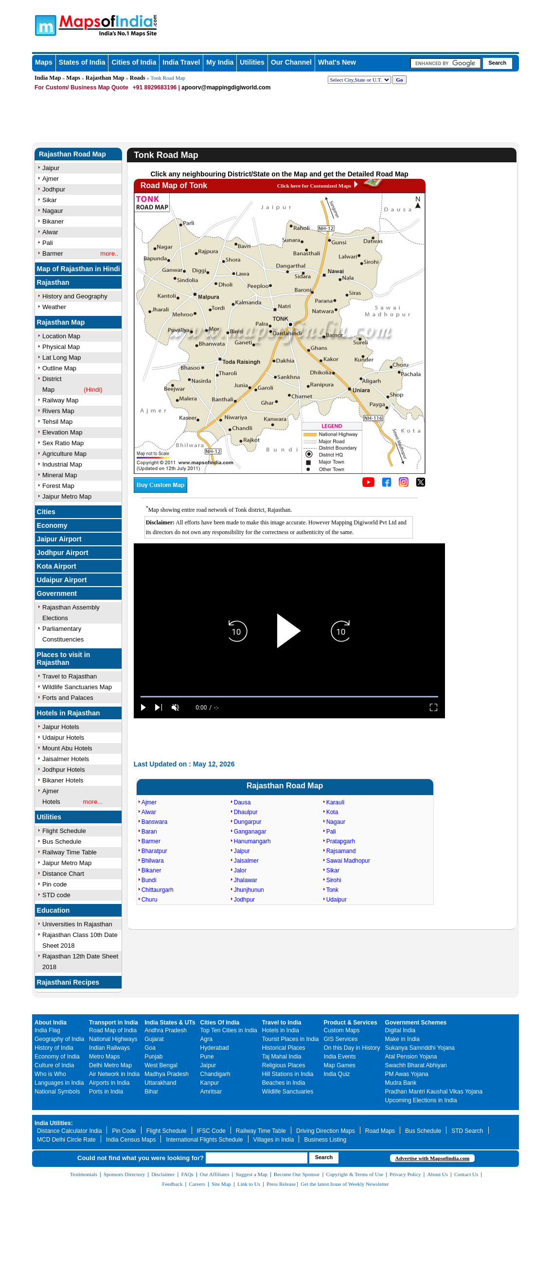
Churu (150, 899)
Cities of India (133, 62)
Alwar (149, 812)
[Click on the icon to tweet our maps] (421, 484)
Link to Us (248, 1184)
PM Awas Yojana (406, 1074)
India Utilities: (54, 1123)
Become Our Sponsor (297, 1174)
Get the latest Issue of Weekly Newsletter (345, 1184)
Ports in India (106, 1091)
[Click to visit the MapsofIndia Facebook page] (386, 484)
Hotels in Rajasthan (68, 713)
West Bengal (161, 1065)
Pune (207, 1056)
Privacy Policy (405, 1174)
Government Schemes (416, 1022)
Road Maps (380, 1131)
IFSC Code (211, 1131)
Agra (206, 1039)
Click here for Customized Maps (314, 186)
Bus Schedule (61, 841)
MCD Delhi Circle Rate (66, 1139)
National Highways (113, 1039)
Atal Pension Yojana (411, 1056)
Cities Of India (220, 1022)
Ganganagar (250, 831)
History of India (54, 1047)
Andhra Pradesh (165, 1030)
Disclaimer (163, 1174)
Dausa (242, 802)
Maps (73, 77)
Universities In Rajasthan (77, 924)
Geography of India (59, 1039)
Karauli (335, 802)
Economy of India (57, 1056)
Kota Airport (56, 566)
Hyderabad (214, 1047)
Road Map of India (113, 1030)
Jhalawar (245, 880)
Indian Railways (109, 1047)
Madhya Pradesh (166, 1074)
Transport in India (113, 1022)
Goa (150, 1047)
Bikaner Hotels (63, 780)
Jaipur (242, 851)
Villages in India (273, 1139)
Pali (331, 831)
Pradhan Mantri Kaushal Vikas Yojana (434, 1091)
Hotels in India (280, 1030)
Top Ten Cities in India (228, 1030)
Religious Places (283, 1065)
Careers (197, 1184)
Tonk (332, 889)
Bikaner (151, 870)
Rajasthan (53, 282)
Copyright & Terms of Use (355, 1174)
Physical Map (61, 346)
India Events (340, 1056)
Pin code (54, 884)
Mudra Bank (401, 1082)
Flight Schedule (64, 830)
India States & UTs (169, 1022)
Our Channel (291, 62)
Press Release (281, 1184)
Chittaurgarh (158, 889)
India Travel (181, 62)
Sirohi (333, 880)
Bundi (149, 880)
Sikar (332, 870)
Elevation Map (62, 432)
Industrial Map (62, 464)
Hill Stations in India (287, 1074)
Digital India (400, 1030)
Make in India (402, 1039)
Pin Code (124, 1131)
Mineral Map (59, 475)
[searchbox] (445, 63)
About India (51, 1022)
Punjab (153, 1056)
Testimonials (83, 1174)
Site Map (221, 1184)
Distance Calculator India (69, 1131)
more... (93, 801)
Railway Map (60, 400)
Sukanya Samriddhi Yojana (420, 1047)
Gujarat (153, 1039)
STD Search (467, 1131)
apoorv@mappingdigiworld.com (225, 87)
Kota (332, 812)
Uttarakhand (160, 1082)
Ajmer (149, 802)
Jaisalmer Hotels (65, 759)
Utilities (252, 62)
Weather (54, 307)
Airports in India (109, 1082)
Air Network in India (114, 1074)
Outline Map (59, 368)
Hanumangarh (252, 841)
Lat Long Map (61, 357)
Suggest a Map (251, 1174)
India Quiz (337, 1074)
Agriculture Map (64, 453)
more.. (109, 253)
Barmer (151, 841)
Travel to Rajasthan (69, 676)
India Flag (47, 1030)
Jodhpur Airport (63, 552)
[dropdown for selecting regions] (359, 80)
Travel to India (282, 1022)
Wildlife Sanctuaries (287, 1091)
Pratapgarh (340, 841)
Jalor (240, 870)
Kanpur (209, 1082)
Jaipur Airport (59, 539)
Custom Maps (342, 1030)
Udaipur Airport (62, 580)
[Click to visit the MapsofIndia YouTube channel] (368, 484)
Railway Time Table (69, 852)
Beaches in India (283, 1082)
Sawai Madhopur (348, 860)
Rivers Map (58, 411)
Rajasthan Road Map (72, 154)
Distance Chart (63, 873)
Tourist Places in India (290, 1039)
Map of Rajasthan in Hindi (78, 269)
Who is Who (50, 1074)
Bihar (151, 1091)
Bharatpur (154, 851)
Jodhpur (244, 899)
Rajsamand (341, 851)
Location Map (61, 336)
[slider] (289, 696)
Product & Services (350, 1022)
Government (57, 593)
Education (53, 910)
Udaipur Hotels (63, 737)
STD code (56, 895)
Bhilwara (153, 860)
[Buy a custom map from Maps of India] (160, 490)
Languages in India (59, 1082)
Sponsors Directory (124, 1174)
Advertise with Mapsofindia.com (432, 1158)
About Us (437, 1174)
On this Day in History (352, 1047)
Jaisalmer (246, 860)
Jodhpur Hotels (63, 769)
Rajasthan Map (105, 77)
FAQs (187, 1174)
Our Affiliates (215, 1174)
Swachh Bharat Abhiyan (416, 1065)
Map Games (339, 1065)
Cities (46, 512)
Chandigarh (215, 1074)
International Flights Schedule (204, 1139)
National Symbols (57, 1091)
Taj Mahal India (282, 1056)
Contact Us (466, 1174)
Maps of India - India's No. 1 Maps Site (79, 21)
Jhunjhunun (249, 889)
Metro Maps (104, 1056)
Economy (52, 525)
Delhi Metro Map (110, 1065)
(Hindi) (93, 389)
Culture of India (54, 1065)
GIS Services (341, 1039)
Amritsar (211, 1091)
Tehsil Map (57, 421)
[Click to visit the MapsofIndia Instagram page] (404, 484)
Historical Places (283, 1047)
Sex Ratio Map (63, 443)
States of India (82, 62)
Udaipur (336, 899)
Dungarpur (248, 821)
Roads (137, 77)
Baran (149, 831)
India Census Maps (131, 1139)
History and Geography (74, 296)
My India (219, 62)
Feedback (172, 1184)
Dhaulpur (246, 812)
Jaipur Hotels (60, 726)
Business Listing (325, 1139)
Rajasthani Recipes (68, 982)
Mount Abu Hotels (67, 748)
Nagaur (335, 821)
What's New (337, 62)
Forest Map (58, 485)
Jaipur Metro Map (66, 496)
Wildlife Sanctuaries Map (77, 687)
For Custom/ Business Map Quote (81, 87)
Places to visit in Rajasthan (63, 658)
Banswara (154, 821)
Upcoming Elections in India (421, 1100)
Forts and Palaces (67, 697)
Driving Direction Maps (325, 1131)
